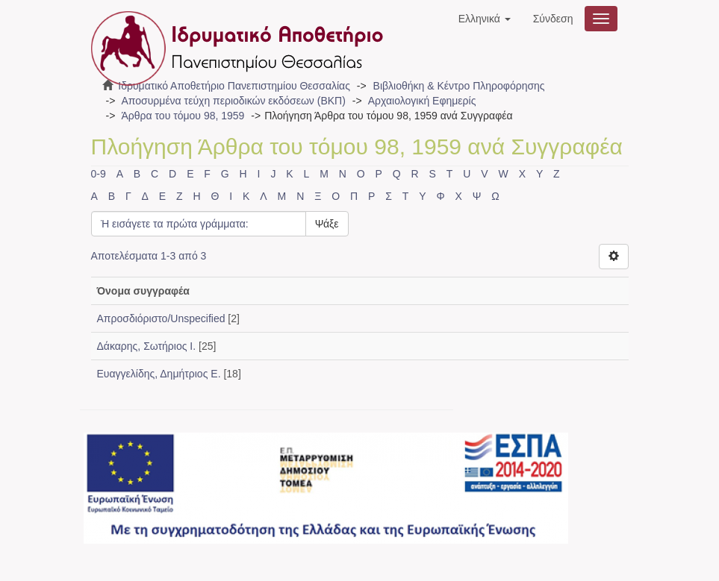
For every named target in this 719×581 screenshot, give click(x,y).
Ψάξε (327, 224)
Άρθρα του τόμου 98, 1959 (182, 116)
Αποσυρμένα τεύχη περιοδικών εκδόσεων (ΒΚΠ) (233, 101)
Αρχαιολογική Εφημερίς (422, 101)
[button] (484, 18)
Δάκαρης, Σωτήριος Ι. (146, 346)
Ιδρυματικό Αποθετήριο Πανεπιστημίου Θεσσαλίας (234, 86)
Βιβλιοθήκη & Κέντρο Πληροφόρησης (459, 86)
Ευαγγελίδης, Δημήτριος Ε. (159, 374)
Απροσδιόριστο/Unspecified (161, 318)
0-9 (98, 174)
